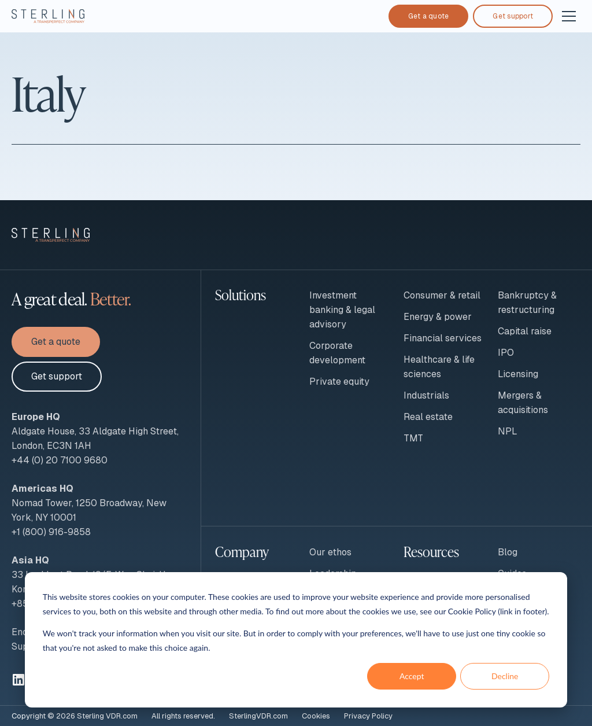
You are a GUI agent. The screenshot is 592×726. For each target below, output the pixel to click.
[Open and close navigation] (568, 16)
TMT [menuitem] (413, 438)
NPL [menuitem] (507, 431)
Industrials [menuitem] (426, 395)
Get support (513, 16)
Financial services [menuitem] (443, 338)
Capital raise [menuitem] (525, 331)
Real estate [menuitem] (428, 417)
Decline (505, 676)
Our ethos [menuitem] (330, 552)
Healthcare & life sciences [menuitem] (439, 366)
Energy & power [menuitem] (438, 317)
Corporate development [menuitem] (337, 353)
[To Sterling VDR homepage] (48, 16)
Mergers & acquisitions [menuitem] (523, 402)
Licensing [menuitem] (518, 374)
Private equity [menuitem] (339, 381)
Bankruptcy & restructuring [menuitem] (527, 302)
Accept (411, 676)
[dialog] (296, 639)
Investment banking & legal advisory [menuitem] (342, 309)
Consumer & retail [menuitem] (442, 295)
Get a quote (428, 16)
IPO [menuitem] (506, 353)
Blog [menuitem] (507, 552)
